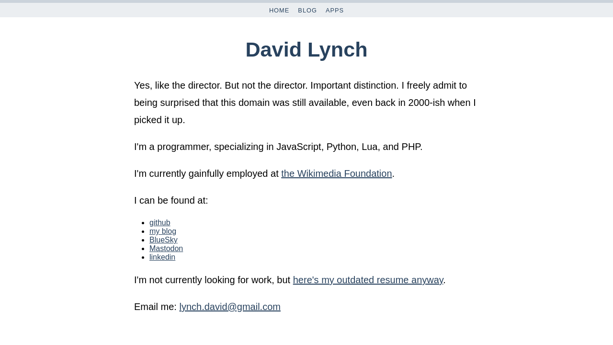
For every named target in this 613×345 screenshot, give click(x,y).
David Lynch (306, 49)
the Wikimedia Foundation (336, 173)
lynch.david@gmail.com (230, 306)
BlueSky (163, 240)
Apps (335, 10)
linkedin (162, 257)
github (159, 222)
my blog (162, 231)
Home (279, 10)
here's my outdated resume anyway (368, 280)
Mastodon (166, 248)
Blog (307, 10)
